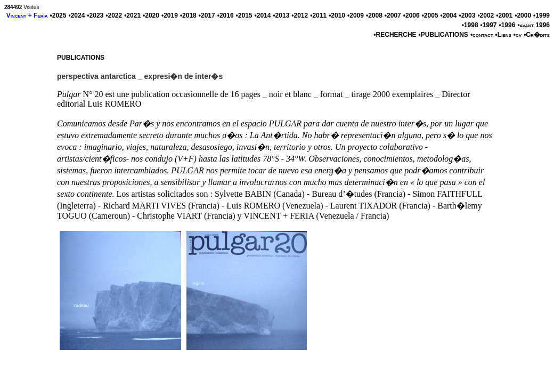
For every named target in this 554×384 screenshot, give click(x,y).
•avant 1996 (533, 25)
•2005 (430, 15)
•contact (481, 34)
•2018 (188, 15)
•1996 (507, 25)
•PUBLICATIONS (443, 34)
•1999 (541, 15)
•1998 (470, 25)
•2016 (225, 15)
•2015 (244, 15)
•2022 (113, 15)
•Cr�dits (537, 34)
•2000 (523, 15)
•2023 (95, 15)
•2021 (132, 15)
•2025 (58, 15)
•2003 (467, 15)
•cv (518, 34)
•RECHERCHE (394, 34)
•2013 (281, 15)
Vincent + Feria (27, 15)
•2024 (76, 15)
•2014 (263, 15)
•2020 (151, 15)
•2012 (299, 15)
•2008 (374, 15)
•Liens (503, 34)
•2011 (318, 15)
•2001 (504, 15)
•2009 (355, 15)
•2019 (169, 15)
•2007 (393, 15)
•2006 (411, 15)
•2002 (485, 15)
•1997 (488, 25)
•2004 (449, 15)
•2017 (207, 15)
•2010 (337, 15)
